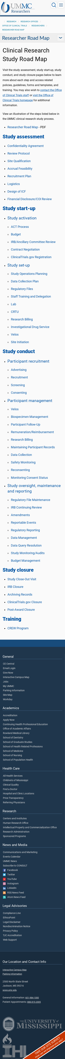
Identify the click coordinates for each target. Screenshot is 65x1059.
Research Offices (29, 21)
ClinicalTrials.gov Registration (31, 257)
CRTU (15, 312)
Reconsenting (20, 470)
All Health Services (13, 776)
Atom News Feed (14, 897)
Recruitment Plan (19, 176)
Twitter (9, 874)
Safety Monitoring (23, 462)
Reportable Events (23, 522)
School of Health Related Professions (23, 746)
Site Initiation (20, 342)
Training (12, 619)
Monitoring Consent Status (29, 477)
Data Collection (21, 455)
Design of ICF (16, 191)
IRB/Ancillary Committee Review (33, 242)
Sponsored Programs (14, 836)
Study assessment (23, 137)
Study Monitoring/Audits (28, 553)
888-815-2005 (34, 1002)
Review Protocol (18, 153)
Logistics (13, 184)
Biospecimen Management (29, 417)
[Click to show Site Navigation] (61, 5)
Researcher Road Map (13, 30)
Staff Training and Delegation (31, 296)
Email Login (9, 668)
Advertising (19, 370)
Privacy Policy (10, 931)
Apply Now (9, 720)
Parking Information (14, 690)
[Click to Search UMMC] (54, 5)
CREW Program (18, 628)
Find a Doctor (10, 789)
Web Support (10, 940)
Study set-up (18, 265)
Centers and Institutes (15, 818)
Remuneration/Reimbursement (32, 432)
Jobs (5, 681)
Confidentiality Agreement (25, 146)
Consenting (19, 392)
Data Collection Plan (25, 281)
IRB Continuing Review (26, 507)
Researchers (20, 11)
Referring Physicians (14, 802)
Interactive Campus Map (16, 677)
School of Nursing (12, 755)
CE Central (8, 664)
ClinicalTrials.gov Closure (24, 602)
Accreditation (10, 715)
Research (11, 21)
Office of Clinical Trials (14, 26)
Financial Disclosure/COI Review (29, 199)
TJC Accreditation (12, 935)
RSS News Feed (13, 892)
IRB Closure (15, 587)
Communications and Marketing (20, 852)
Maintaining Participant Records (33, 447)
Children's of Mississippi (15, 780)
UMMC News (10, 861)
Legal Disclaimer (11, 922)
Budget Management (25, 560)
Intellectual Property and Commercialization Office (30, 827)
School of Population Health (18, 760)
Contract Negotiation (25, 249)
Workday (7, 699)
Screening (18, 385)
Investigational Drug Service (30, 327)
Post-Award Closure (21, 609)
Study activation (22, 218)
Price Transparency (13, 798)
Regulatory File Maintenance (30, 500)
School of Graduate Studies (17, 742)
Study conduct (19, 351)
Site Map (7, 695)
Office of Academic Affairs (17, 728)
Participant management (29, 400)
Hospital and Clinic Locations (18, 793)
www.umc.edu (10, 990)
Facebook (10, 870)
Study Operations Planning (29, 274)
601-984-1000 (32, 997)
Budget (16, 234)
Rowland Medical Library (16, 733)
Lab (13, 304)
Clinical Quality (11, 784)
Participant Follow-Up (25, 424)
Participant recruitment (28, 361)
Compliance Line (12, 913)
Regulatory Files (22, 289)
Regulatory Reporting (25, 530)
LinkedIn (9, 888)
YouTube (10, 879)
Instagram (11, 883)
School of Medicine (13, 751)
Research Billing (22, 319)
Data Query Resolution (26, 545)
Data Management (24, 537)
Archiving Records (19, 594)
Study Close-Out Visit (21, 579)
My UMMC (8, 686)
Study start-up (19, 208)
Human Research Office (15, 823)
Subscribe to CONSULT (15, 865)
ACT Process (20, 227)
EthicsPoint (9, 917)
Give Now (8, 672)
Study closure (18, 570)
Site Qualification (19, 161)
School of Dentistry (13, 737)
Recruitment (19, 377)
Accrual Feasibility (19, 168)
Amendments (20, 515)
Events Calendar (11, 856)
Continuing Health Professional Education (25, 724)
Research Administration (16, 831)
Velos (15, 334)
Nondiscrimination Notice (16, 926)
